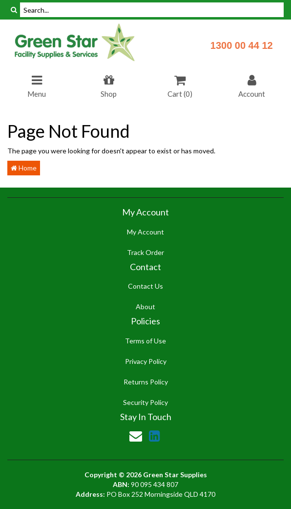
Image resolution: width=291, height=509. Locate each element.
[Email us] (135, 436)
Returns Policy (146, 382)
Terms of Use (145, 341)
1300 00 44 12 (241, 45)
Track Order (145, 252)
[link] (154, 436)
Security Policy (145, 402)
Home (24, 168)
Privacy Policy (145, 361)
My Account (145, 232)
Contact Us (145, 286)
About (145, 306)
